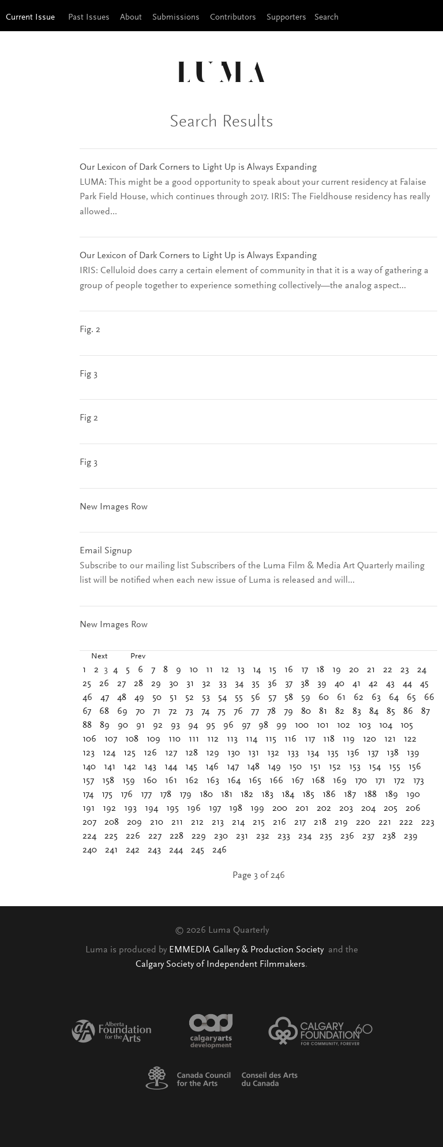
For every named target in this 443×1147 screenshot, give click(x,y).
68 (104, 711)
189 (391, 794)
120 (369, 739)
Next (99, 657)
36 (272, 683)
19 (336, 670)
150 (295, 767)
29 (156, 683)
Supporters (286, 17)
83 (356, 711)
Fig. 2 (90, 329)
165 (255, 780)
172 (399, 780)
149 (274, 767)
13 (241, 670)
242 (133, 850)
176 (127, 794)
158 (108, 780)
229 (199, 836)
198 (235, 808)
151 (315, 767)
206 (413, 808)
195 (172, 808)
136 (353, 753)
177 (146, 794)
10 (193, 670)
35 (255, 683)
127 (171, 753)
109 (153, 739)
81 (323, 711)
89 (105, 725)
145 (191, 767)
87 (425, 711)
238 (389, 836)
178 (165, 794)
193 (130, 808)
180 (206, 794)
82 (339, 711)
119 (349, 739)
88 (87, 725)
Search (326, 17)
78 (271, 711)
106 (89, 739)
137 (372, 753)
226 (133, 836)
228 (176, 836)
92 (158, 725)
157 (88, 780)
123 (88, 753)
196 (194, 808)
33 (223, 683)
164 (234, 780)
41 (356, 683)
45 (424, 683)
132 (273, 753)
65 (411, 697)
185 (308, 794)
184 (287, 794)
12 (225, 670)
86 (408, 711)
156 (414, 767)
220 (363, 822)
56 (255, 697)
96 (228, 725)
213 (218, 822)
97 (246, 725)
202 (324, 808)
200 (279, 808)
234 (304, 836)
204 (368, 808)
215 (259, 822)
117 (310, 739)
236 (347, 836)
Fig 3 (88, 374)
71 (156, 711)
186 (329, 794)
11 (209, 670)
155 (394, 767)
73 (189, 711)
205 (390, 808)
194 (151, 808)
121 (390, 739)
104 (385, 725)
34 (239, 683)
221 (384, 822)
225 (111, 836)
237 (368, 836)
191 (88, 808)
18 (320, 670)
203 (346, 808)
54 (222, 697)
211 (177, 822)
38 (305, 683)
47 (104, 697)
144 (170, 767)
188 (370, 794)
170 (361, 780)
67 (86, 711)
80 (306, 711)
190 (413, 794)
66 (429, 697)
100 (302, 725)
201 (302, 808)
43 (390, 683)
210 (156, 822)
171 (380, 780)
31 (190, 683)
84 (373, 711)
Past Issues (89, 17)
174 (87, 794)
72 (172, 711)
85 (390, 711)
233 (283, 836)
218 (320, 822)
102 (343, 725)
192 (109, 808)
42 (373, 683)
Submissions (176, 17)
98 (263, 725)
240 (89, 850)
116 (290, 739)
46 (87, 697)
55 (239, 697)
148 (253, 767)
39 (321, 683)
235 (326, 836)
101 (323, 725)
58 (288, 697)
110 (174, 739)
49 (139, 697)
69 (122, 711)
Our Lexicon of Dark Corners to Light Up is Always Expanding (198, 167)
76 (238, 711)
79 (288, 711)
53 (206, 697)
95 (210, 725)
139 (413, 753)
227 (155, 836)
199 (257, 808)
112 (213, 739)
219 (341, 822)
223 (427, 822)
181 (226, 794)
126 (150, 753)
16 (288, 670)
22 (387, 670)
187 (350, 794)
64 (394, 697)
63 (376, 697)
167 (297, 780)
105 (406, 725)
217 (300, 822)
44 (407, 683)
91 (140, 725)
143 (150, 767)
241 (111, 850)
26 (104, 683)
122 (410, 739)
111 (194, 739)
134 (313, 753)
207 (89, 822)
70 (140, 711)
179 (185, 794)
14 (257, 670)
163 (213, 780)
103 (364, 725)
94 (193, 725)
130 (233, 753)
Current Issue (30, 17)
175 (107, 794)
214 (238, 822)
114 (251, 739)
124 (109, 753)
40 (339, 683)
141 (109, 767)
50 (157, 697)
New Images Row (114, 507)
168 (318, 780)
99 (281, 725)
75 (221, 711)
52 (189, 697)
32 (206, 683)
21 (371, 670)
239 (411, 836)
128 (191, 753)
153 (355, 767)
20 (354, 670)
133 (293, 753)
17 (304, 670)
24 (421, 670)
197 (215, 808)
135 (333, 753)
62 (358, 697)
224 (89, 836)
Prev (137, 657)
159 (128, 780)
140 (89, 767)
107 (110, 739)
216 (279, 822)
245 (197, 850)
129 (212, 753)
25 (86, 683)
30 (173, 683)
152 (335, 767)
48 (121, 697)
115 (270, 739)
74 (205, 711)
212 (197, 822)
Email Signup (106, 551)
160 (150, 780)
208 (111, 822)
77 (255, 711)
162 (191, 780)
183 (267, 794)
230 (221, 836)
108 (131, 739)
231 (242, 836)
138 (392, 753)
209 (134, 822)
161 (171, 780)
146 (212, 767)
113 (232, 739)
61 (341, 697)
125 (129, 753)
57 (272, 697)
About (131, 17)
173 (418, 780)
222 (406, 822)
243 (154, 850)
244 (176, 850)
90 (123, 725)
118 (329, 739)
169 (340, 780)
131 (253, 753)
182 (247, 794)
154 (375, 767)
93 (175, 725)
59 (305, 697)
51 (173, 697)
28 (138, 683)
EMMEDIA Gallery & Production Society (247, 950)
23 (404, 670)
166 (276, 780)
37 (288, 683)
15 (272, 670)
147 (233, 767)
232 (262, 836)
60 (323, 697)
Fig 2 (89, 418)
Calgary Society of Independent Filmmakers (220, 964)
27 (121, 683)
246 (219, 850)
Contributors (233, 17)
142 (129, 767)
